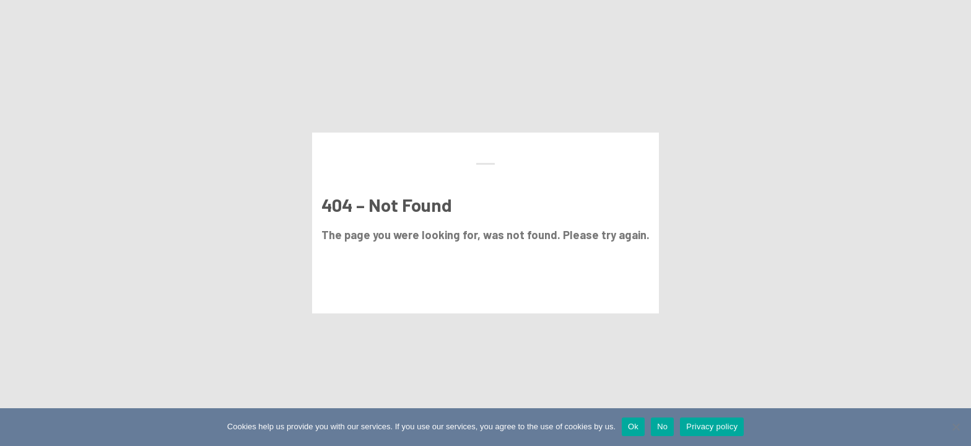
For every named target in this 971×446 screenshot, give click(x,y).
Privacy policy (712, 426)
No (662, 426)
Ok (633, 426)
